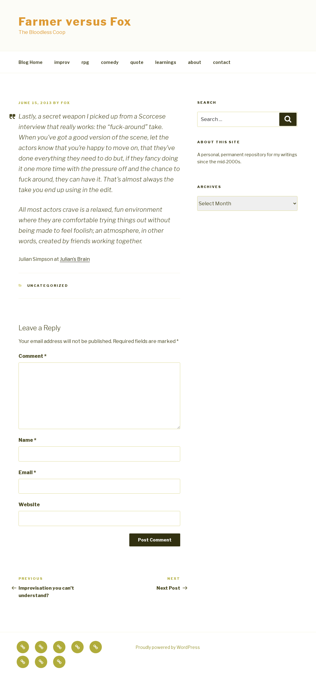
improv (62, 62)
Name (27, 440)
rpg (85, 62)
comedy (109, 62)
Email (27, 472)
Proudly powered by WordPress (167, 647)
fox (65, 103)
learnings (165, 62)
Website (29, 505)
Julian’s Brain (75, 259)
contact (222, 62)
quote (136, 62)
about (194, 62)
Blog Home (31, 62)
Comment (33, 356)
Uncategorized (48, 285)
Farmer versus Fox (75, 21)
